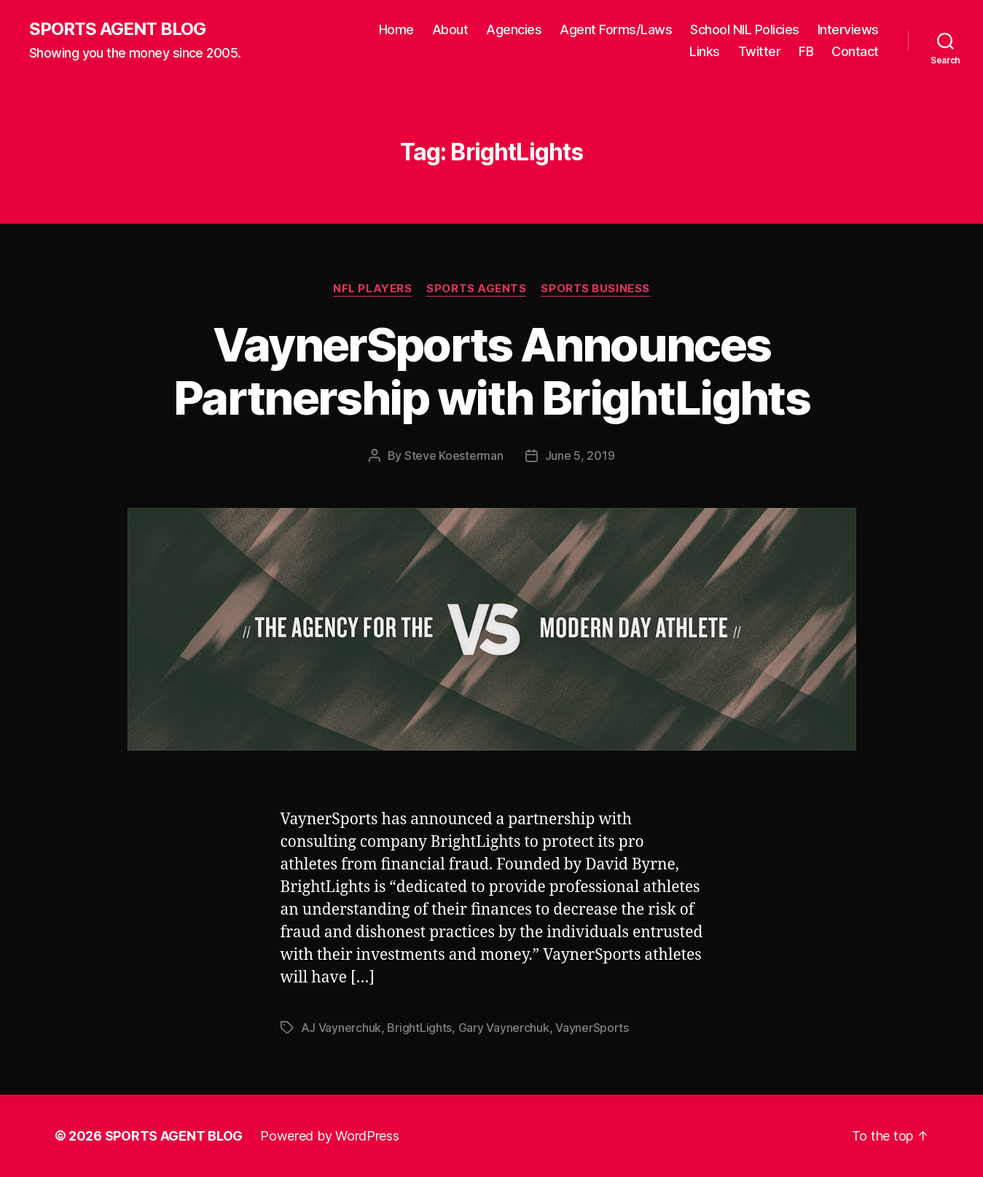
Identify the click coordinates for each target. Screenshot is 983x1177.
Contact (855, 51)
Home (396, 29)
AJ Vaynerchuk (341, 1027)
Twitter (759, 51)
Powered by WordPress (329, 1135)
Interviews (848, 29)
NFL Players (372, 288)
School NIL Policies (744, 29)
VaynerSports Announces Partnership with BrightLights (491, 371)
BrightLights (419, 1027)
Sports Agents (476, 288)
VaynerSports (592, 1027)
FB (806, 51)
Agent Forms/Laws (616, 29)
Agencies (513, 29)
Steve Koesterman (454, 455)
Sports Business (595, 288)
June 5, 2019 (580, 455)
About (450, 29)
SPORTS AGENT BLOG (117, 29)
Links (704, 51)
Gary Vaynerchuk (503, 1027)
